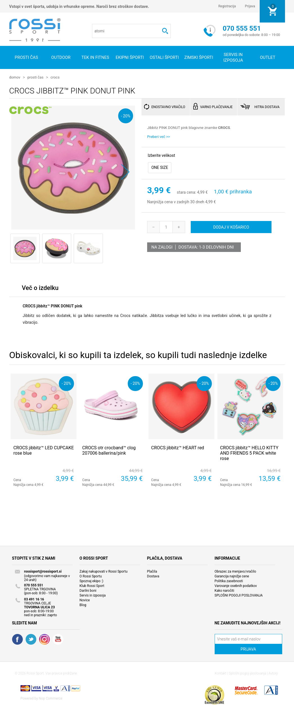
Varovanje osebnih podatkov (236, 586)
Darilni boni (88, 590)
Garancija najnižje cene (232, 576)
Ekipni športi (130, 57)
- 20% (125, 115)
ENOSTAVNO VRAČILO (168, 107)
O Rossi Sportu (91, 576)
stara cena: (186, 192)
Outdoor (61, 57)
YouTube (58, 639)
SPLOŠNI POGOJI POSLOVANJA (239, 595)
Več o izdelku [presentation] (40, 287)
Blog (83, 605)
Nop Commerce (50, 698)
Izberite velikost (161, 155)
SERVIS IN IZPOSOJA (233, 57)
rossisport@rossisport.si (43, 571)
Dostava (153, 576)
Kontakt (220, 673)
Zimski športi (198, 57)
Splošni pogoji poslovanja (247, 673)
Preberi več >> (158, 136)
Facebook (17, 639)
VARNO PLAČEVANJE (216, 107)
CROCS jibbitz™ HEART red (177, 447)
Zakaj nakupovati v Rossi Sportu (104, 571)
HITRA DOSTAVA (266, 107)
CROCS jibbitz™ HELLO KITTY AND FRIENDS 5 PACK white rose (249, 453)
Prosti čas (26, 57)
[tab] (40, 289)
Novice (85, 600)
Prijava (250, 6)
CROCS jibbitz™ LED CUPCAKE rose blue (43, 450)
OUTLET (267, 57)
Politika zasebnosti (229, 581)
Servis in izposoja (93, 595)
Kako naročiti (224, 590)
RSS (44, 639)
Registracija (227, 6)
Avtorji (273, 673)
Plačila (152, 571)
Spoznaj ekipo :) (92, 581)
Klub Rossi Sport (92, 586)
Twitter (31, 639)
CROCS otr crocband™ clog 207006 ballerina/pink (109, 450)
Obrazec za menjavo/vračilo (235, 571)
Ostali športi (164, 57)
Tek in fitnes (95, 57)
